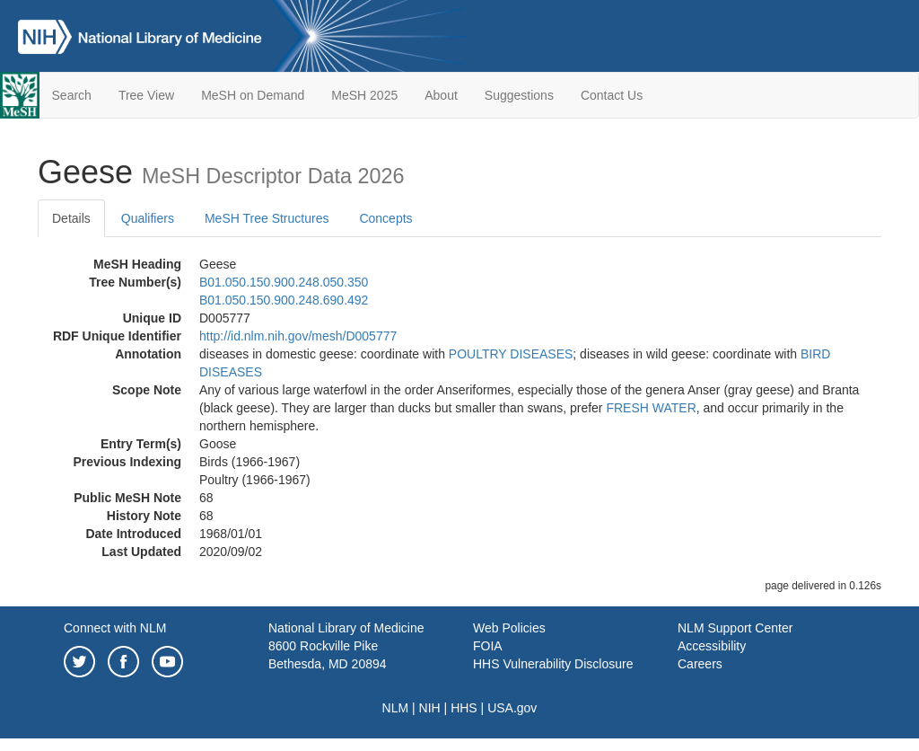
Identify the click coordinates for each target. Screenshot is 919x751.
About (441, 95)
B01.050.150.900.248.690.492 (283, 300)
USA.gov (512, 708)
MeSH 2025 (364, 95)
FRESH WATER (651, 408)
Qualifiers (147, 218)
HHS (464, 708)
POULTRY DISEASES (511, 354)
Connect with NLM (115, 628)
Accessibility (712, 646)
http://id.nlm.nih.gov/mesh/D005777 (298, 336)
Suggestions (519, 95)
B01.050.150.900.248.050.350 (283, 282)
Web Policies (509, 628)
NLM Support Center (735, 628)
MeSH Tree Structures (267, 218)
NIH (430, 708)
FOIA (488, 646)
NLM (395, 708)
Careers (700, 664)
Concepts (385, 218)
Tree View (146, 95)
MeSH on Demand (252, 95)
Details (71, 218)
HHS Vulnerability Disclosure (553, 664)
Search (72, 95)
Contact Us (612, 95)
